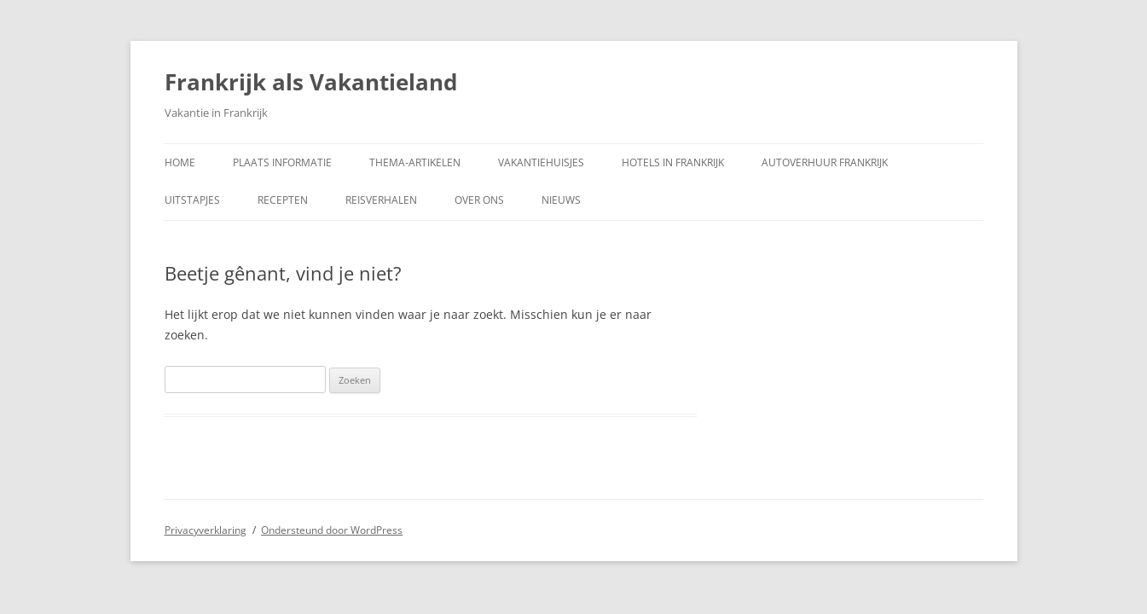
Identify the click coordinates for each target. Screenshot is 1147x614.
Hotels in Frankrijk (673, 162)
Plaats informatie (282, 162)
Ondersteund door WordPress (332, 530)
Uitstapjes (192, 200)
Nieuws (561, 200)
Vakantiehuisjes (541, 162)
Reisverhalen (381, 200)
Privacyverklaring (205, 530)
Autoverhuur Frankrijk (825, 162)
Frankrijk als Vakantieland (311, 82)
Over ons (479, 200)
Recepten (283, 200)
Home (180, 162)
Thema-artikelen (415, 162)
